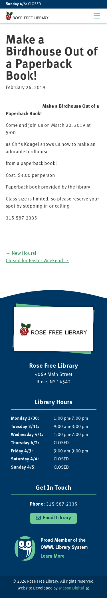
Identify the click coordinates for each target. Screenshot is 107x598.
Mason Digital (71, 588)
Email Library (57, 518)
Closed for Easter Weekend (37, 260)
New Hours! (21, 253)
